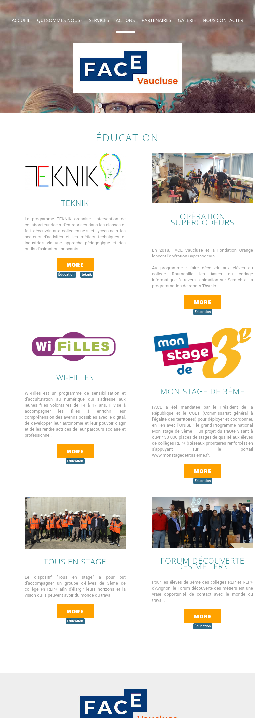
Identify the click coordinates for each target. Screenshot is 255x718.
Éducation (66, 274)
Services (99, 20)
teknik (87, 274)
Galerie (187, 20)
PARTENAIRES (156, 20)
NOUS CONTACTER (223, 20)
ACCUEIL (21, 20)
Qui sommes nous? (59, 20)
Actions (125, 20)
